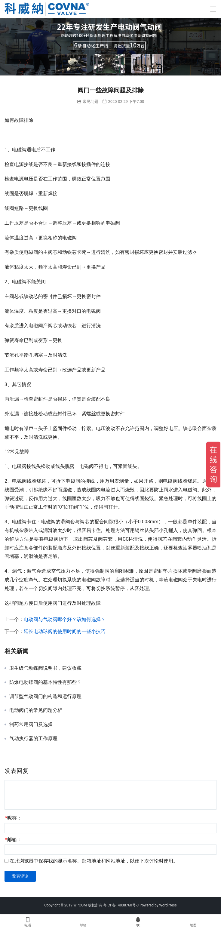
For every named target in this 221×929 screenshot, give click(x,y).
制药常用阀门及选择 (31, 724)
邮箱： (13, 839)
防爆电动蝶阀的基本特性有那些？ (45, 682)
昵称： (13, 818)
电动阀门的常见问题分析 (35, 710)
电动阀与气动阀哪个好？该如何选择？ (65, 619)
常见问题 (90, 101)
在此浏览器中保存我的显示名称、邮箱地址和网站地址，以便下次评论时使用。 (94, 861)
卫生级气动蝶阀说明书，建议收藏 (45, 668)
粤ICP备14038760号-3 (121, 905)
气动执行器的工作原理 (33, 738)
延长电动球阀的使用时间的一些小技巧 (65, 631)
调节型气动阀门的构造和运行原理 (45, 696)
